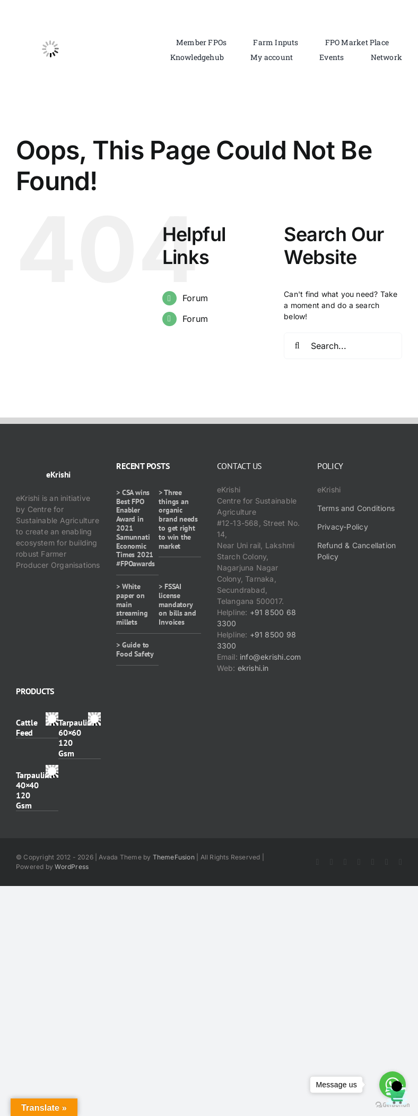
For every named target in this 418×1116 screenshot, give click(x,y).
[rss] (373, 862)
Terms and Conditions (356, 508)
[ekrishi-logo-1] (50, 17)
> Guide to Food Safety (135, 649)
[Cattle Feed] (52, 717)
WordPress (72, 867)
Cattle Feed (27, 727)
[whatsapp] (386, 862)
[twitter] (331, 862)
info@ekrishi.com (270, 656)
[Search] (297, 346)
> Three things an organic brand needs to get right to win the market (178, 519)
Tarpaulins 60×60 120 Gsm (76, 738)
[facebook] (317, 862)
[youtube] (359, 862)
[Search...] (343, 346)
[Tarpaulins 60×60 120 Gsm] (94, 717)
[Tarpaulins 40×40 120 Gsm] (52, 770)
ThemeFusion (174, 857)
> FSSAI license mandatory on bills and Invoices (177, 604)
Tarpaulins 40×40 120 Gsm (34, 790)
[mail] (400, 862)
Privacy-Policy (342, 526)
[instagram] (345, 862)
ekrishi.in (253, 667)
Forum (195, 298)
